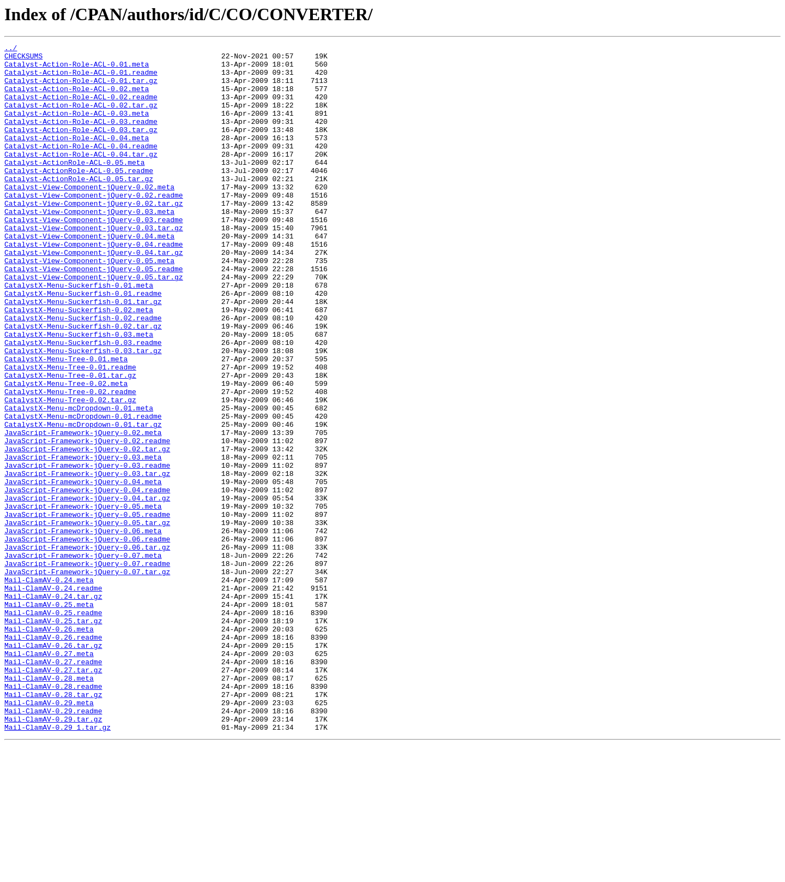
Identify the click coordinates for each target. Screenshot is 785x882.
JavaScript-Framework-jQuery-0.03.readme (87, 550)
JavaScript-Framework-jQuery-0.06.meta (83, 629)
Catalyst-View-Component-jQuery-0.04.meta (89, 275)
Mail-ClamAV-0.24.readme (53, 697)
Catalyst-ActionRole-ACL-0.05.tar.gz (78, 206)
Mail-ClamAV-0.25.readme (53, 727)
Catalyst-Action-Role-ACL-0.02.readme (81, 108)
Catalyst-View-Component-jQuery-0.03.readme (93, 255)
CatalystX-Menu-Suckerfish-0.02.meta (78, 363)
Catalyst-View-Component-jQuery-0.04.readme (93, 285)
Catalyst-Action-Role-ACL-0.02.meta (76, 98)
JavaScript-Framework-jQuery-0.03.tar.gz (87, 560)
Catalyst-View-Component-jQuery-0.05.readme (93, 314)
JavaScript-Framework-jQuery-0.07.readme (87, 668)
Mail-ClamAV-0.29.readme (53, 845)
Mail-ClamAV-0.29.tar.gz (53, 855)
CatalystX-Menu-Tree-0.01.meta (66, 422)
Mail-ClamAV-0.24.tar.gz (53, 707)
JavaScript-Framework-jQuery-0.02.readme (87, 521)
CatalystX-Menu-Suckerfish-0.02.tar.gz (83, 383)
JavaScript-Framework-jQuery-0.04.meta (83, 570)
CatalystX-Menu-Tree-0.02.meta (66, 452)
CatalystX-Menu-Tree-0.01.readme (70, 432)
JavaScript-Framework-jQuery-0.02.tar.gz (87, 530)
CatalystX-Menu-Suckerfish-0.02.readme (83, 373)
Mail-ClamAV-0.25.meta (49, 717)
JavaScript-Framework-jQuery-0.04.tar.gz (87, 589)
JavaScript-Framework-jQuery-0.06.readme (87, 638)
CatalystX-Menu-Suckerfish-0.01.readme (83, 344)
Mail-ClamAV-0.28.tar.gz (53, 825)
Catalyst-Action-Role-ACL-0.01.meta (76, 69)
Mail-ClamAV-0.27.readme (53, 786)
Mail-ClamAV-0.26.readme (53, 756)
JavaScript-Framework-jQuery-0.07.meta (83, 658)
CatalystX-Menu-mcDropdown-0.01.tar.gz (83, 501)
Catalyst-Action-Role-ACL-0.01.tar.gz (81, 88)
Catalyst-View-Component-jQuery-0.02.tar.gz (93, 236)
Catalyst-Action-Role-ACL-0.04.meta (76, 157)
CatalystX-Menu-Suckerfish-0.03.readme (83, 403)
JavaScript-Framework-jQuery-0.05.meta (83, 599)
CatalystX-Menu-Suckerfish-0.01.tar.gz (83, 354)
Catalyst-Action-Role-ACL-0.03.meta (76, 128)
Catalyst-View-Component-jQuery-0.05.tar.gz (93, 324)
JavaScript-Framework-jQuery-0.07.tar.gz (87, 678)
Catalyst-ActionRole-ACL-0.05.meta (74, 187)
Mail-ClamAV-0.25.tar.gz (53, 737)
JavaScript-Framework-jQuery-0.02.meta (83, 511)
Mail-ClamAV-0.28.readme (53, 815)
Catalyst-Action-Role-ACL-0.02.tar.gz (81, 118)
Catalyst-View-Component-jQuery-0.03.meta (89, 246)
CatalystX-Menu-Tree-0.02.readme (70, 462)
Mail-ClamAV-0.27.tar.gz (53, 796)
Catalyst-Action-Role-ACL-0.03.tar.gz (81, 147)
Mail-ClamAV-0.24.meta (49, 688)
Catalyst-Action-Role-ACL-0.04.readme (81, 167)
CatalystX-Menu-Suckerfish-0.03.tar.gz (83, 413)
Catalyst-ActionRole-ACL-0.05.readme (78, 196)
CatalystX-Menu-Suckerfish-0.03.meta (78, 393)
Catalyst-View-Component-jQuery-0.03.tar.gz (93, 265)
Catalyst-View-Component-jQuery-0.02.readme (93, 226)
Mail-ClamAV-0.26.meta (49, 747)
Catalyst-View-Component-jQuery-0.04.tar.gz (93, 295)
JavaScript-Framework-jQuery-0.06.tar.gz (87, 648)
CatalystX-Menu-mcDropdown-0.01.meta (78, 481)
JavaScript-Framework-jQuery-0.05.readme (87, 609)
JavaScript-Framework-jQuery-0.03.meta (83, 540)
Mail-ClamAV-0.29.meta (49, 835)
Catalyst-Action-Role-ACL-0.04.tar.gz (81, 177)
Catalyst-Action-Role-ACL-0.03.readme (81, 137)
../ (10, 49)
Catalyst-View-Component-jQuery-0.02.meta (89, 216)
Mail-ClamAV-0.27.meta (49, 776)
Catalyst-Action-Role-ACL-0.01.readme (81, 79)
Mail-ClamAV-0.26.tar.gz (53, 766)
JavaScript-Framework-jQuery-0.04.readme (87, 580)
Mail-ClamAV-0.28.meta (49, 806)
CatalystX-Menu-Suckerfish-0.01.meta (78, 334)
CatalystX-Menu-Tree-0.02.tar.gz (70, 471)
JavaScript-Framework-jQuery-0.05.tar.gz (87, 619)
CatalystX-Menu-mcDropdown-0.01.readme (83, 491)
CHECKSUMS (23, 59)
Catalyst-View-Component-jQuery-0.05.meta (89, 304)
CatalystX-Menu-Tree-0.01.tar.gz (70, 442)
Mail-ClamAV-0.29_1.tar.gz (57, 864)
